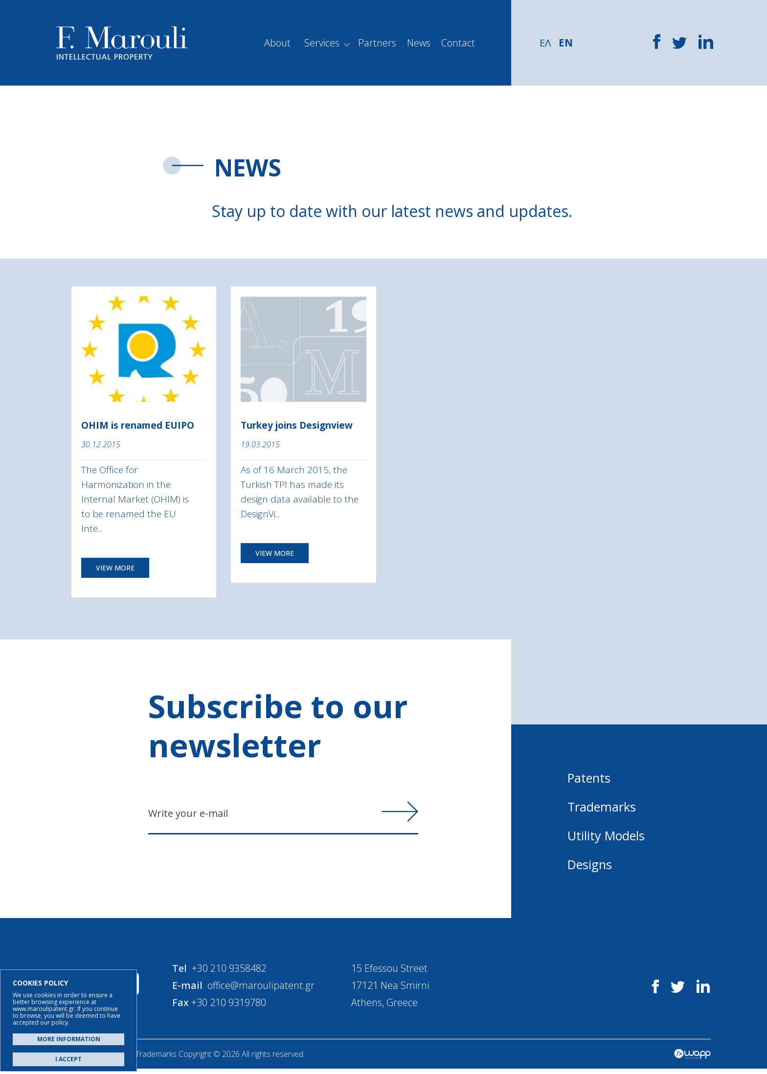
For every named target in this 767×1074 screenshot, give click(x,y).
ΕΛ (546, 42)
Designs (590, 866)
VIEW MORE (115, 569)
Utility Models (607, 837)
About (277, 42)
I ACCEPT (68, 1059)
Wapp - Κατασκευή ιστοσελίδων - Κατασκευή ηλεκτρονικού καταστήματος (692, 1059)
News (418, 42)
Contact (458, 42)
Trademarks (602, 808)
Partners (377, 42)
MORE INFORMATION (68, 1039)
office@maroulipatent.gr (265, 989)
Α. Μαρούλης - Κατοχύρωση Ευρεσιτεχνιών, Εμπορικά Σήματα (121, 42)
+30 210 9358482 (233, 972)
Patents (589, 779)
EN (567, 42)
